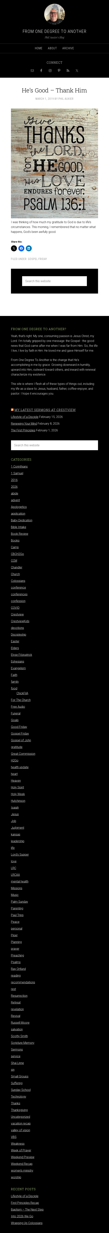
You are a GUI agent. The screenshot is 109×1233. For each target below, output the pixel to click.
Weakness (18, 1143)
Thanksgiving (19, 1110)
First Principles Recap (25, 1203)
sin (12, 1069)
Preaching (17, 955)
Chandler (16, 567)
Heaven (16, 780)
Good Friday (19, 727)
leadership (17, 841)
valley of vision (20, 1130)
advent (15, 500)
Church (15, 574)
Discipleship (18, 634)
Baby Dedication (21, 520)
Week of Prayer (21, 1150)
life (13, 848)
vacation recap (21, 1123)
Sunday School (21, 1090)
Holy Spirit (17, 787)
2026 (14, 486)
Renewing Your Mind (24, 423)
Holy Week (18, 794)
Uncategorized (20, 1117)
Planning (16, 942)
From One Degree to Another (55, 31)
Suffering (16, 1083)
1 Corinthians (19, 466)
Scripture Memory (22, 1043)
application (18, 513)
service (15, 1056)
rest (13, 989)
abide (14, 493)
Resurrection (19, 996)
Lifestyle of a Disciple (24, 417)
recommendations (23, 982)
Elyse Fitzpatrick (21, 655)
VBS (14, 1137)
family (15, 681)
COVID (15, 607)
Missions (16, 888)
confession (18, 601)
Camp (15, 547)
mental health (19, 881)
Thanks (15, 1103)
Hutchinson (18, 801)
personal (16, 928)
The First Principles (23, 430)
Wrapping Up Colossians (27, 1223)
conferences (19, 594)
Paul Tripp (17, 915)
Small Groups (19, 1076)
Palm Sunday (19, 901)
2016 (14, 480)
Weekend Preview (22, 1157)
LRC (13, 868)
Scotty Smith (19, 1036)
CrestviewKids (20, 621)
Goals (15, 720)
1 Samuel (17, 473)
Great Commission (23, 754)
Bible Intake (18, 527)
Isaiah (15, 807)
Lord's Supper (20, 854)
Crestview (17, 614)
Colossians (18, 581)
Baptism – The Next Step (27, 1209)
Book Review (19, 534)
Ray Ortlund (18, 969)
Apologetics (19, 507)
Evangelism (18, 668)
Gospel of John (21, 740)
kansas (15, 834)
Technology (18, 1096)
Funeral (15, 713)
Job (13, 821)
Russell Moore (20, 1022)
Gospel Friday (37, 259)
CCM (14, 560)
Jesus (15, 814)
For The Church (21, 700)
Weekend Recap (21, 1164)
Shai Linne (17, 1063)
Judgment (17, 827)
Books (15, 540)
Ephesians (17, 661)
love (14, 861)
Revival (15, 1016)
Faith (14, 675)
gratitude (16, 747)
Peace (15, 922)
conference (18, 587)
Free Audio (18, 706)
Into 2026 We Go (22, 1216)
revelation (17, 1009)
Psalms (16, 962)
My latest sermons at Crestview (45, 410)
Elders (15, 648)
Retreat (16, 1002)
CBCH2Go (17, 554)
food (14, 688)
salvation (17, 1029)
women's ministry (22, 1170)
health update (20, 767)
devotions (17, 628)
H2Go (14, 760)
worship (16, 1177)
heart (14, 774)
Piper (14, 935)
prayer (15, 948)
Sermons (17, 1049)
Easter (15, 641)
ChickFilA (22, 693)
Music (15, 895)
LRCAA (15, 875)
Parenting (17, 908)
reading (16, 975)
